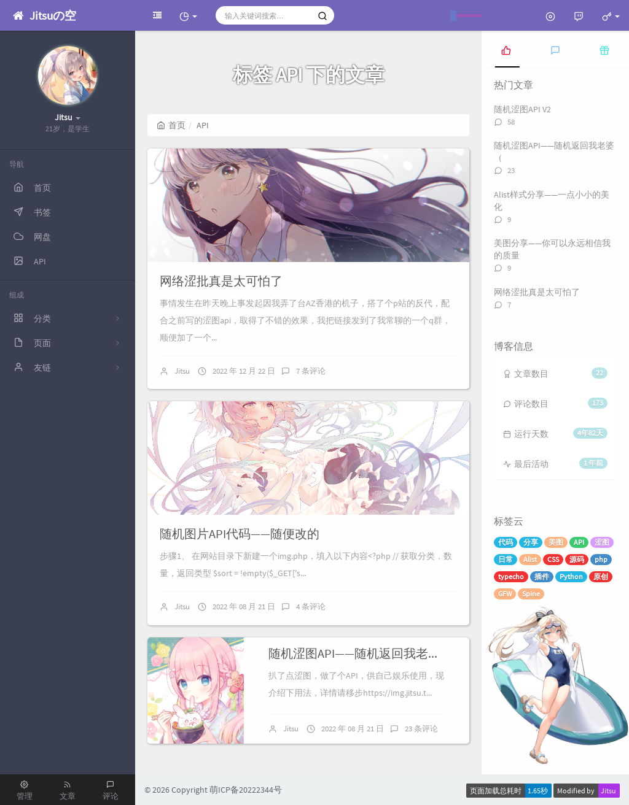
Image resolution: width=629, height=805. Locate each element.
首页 (171, 125)
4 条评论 (311, 606)
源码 (576, 559)
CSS (553, 559)
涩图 (602, 542)
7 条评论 (311, 371)
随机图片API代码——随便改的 (239, 533)
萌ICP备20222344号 (245, 789)
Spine (531, 593)
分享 (530, 542)
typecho (511, 576)
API (579, 542)
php (601, 559)
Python (571, 576)
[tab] (506, 49)
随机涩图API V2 (522, 109)
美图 (556, 542)
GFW (505, 593)
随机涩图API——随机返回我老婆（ (360, 653)
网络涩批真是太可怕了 (221, 280)
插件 (541, 576)
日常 (505, 559)
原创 (600, 576)
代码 (505, 542)
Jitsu (182, 371)
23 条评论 (421, 728)
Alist (530, 559)
